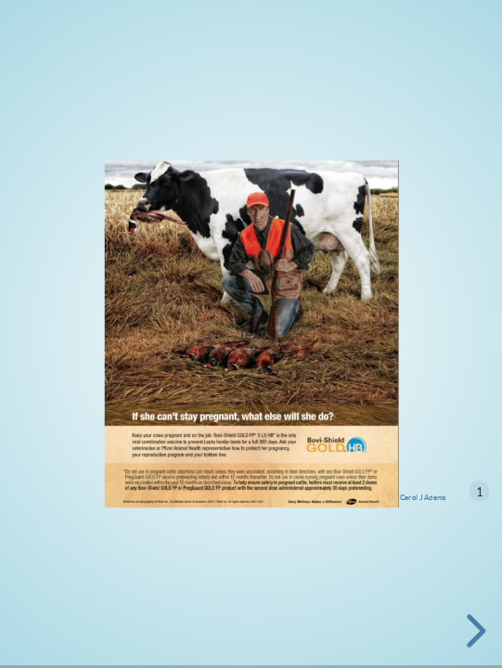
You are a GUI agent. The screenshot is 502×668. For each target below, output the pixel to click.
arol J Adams (425, 497)
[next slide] (473, 631)
